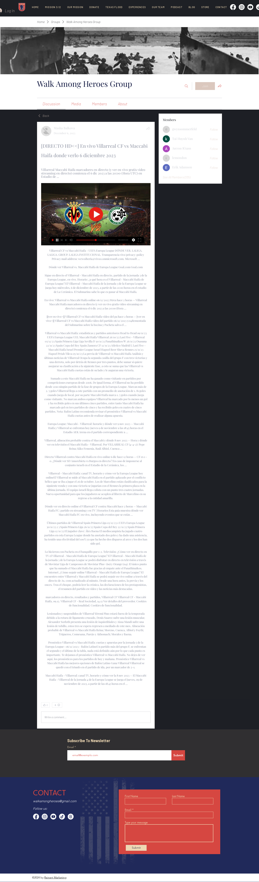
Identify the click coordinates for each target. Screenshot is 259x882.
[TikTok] (62, 817)
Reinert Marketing (55, 877)
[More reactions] (57, 705)
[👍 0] (45, 705)
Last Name (178, 796)
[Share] (148, 128)
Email (71, 747)
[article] (96, 425)
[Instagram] (242, 7)
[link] (51, 103)
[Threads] (71, 817)
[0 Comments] (140, 705)
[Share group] (219, 85)
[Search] (186, 86)
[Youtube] (250, 7)
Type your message (136, 822)
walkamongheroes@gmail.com (54, 801)
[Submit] (178, 755)
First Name (131, 796)
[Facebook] (233, 7)
